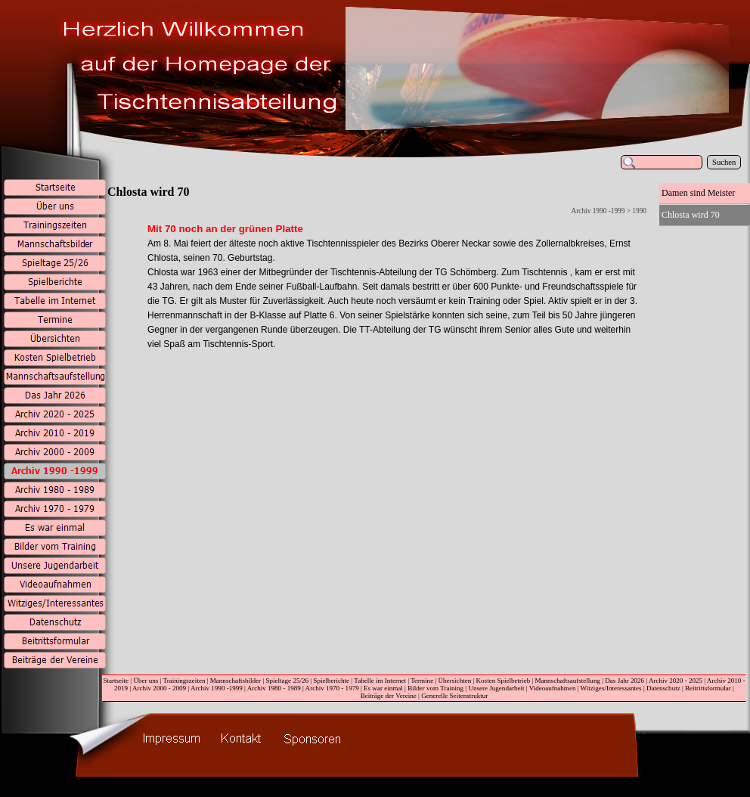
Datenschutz (663, 688)
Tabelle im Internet (380, 680)
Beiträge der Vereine (389, 695)
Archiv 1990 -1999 (217, 688)
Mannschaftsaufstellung (567, 680)
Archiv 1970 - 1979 (332, 688)
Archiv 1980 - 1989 (274, 688)
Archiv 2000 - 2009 (159, 688)
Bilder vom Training (435, 688)
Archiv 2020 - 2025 (675, 680)
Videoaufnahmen (552, 688)
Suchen (724, 162)
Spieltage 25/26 (286, 680)
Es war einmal (383, 688)
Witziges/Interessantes (611, 688)
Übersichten (455, 680)
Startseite (116, 680)
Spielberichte (331, 680)
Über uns (145, 680)
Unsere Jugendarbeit (496, 688)
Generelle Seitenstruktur (454, 695)
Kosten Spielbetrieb (503, 680)
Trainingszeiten (184, 680)
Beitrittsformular (708, 688)
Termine (422, 680)
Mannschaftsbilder (235, 680)
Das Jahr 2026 (624, 680)
